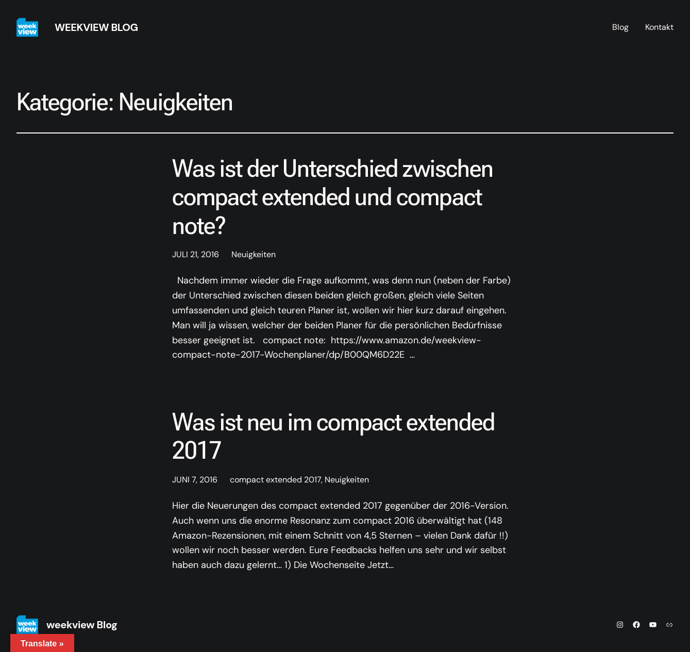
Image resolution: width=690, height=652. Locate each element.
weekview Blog (96, 27)
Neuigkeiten (253, 254)
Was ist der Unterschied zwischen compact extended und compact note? (332, 197)
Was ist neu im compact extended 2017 (333, 436)
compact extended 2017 (275, 479)
